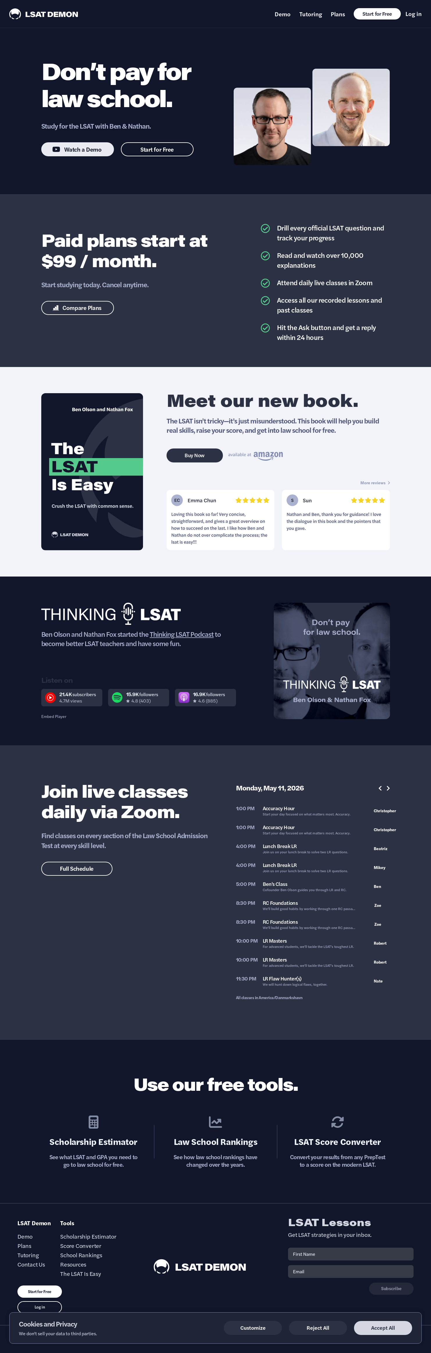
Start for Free (377, 13)
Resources (73, 1264)
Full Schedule (77, 868)
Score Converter (80, 1245)
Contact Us (31, 1264)
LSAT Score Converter (337, 1141)
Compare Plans (76, 307)
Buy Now (195, 455)
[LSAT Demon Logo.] (43, 13)
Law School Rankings (215, 1141)
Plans (338, 14)
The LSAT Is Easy (80, 1273)
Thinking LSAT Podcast (182, 634)
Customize (253, 1327)
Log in (413, 14)
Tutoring (310, 14)
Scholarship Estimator (93, 1141)
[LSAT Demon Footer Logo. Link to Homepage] (200, 1266)
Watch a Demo (77, 149)
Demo (283, 14)
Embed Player (53, 716)
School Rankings (81, 1254)
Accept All (383, 1327)
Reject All (318, 1327)
